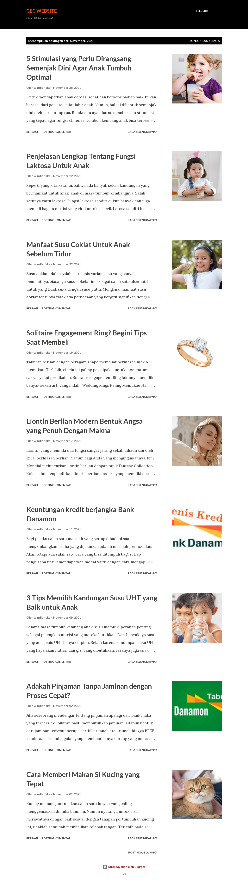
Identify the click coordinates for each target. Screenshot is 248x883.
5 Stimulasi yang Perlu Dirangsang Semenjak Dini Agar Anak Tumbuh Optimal (79, 67)
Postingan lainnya (142, 852)
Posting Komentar (56, 131)
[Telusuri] (202, 11)
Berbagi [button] (32, 131)
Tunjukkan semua (204, 41)
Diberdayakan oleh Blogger (124, 867)
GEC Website (41, 11)
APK (124, 874)
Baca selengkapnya (142, 131)
